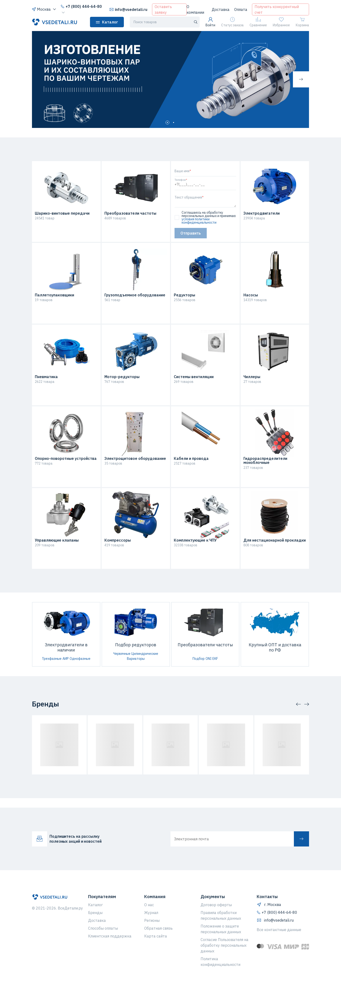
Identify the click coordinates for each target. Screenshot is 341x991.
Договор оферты (216, 904)
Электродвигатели (261, 213)
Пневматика (46, 377)
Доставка (220, 9)
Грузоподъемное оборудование (134, 295)
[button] (301, 79)
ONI (208, 658)
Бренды (95, 912)
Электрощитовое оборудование (135, 459)
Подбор (199, 658)
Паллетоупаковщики (54, 295)
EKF (215, 658)
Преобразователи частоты (130, 213)
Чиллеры (251, 377)
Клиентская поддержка (109, 936)
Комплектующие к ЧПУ (195, 540)
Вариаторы (136, 658)
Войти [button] (210, 22)
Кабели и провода (191, 459)
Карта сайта (155, 936)
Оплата (240, 9)
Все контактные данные (279, 929)
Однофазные (80, 658)
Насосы (250, 295)
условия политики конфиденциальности (199, 221)
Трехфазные (52, 658)
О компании (195, 9)
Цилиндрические (144, 654)
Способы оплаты (103, 928)
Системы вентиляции (194, 377)
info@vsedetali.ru (128, 9)
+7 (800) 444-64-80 (81, 6)
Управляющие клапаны (57, 540)
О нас (149, 904)
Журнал (151, 912)
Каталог (107, 22)
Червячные (121, 654)
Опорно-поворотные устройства (66, 459)
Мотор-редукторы (121, 377)
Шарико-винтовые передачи (62, 213)
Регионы (152, 920)
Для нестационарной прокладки (274, 540)
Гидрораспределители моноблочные (265, 461)
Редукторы (184, 295)
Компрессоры (117, 540)
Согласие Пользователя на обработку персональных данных (224, 945)
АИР (66, 658)
